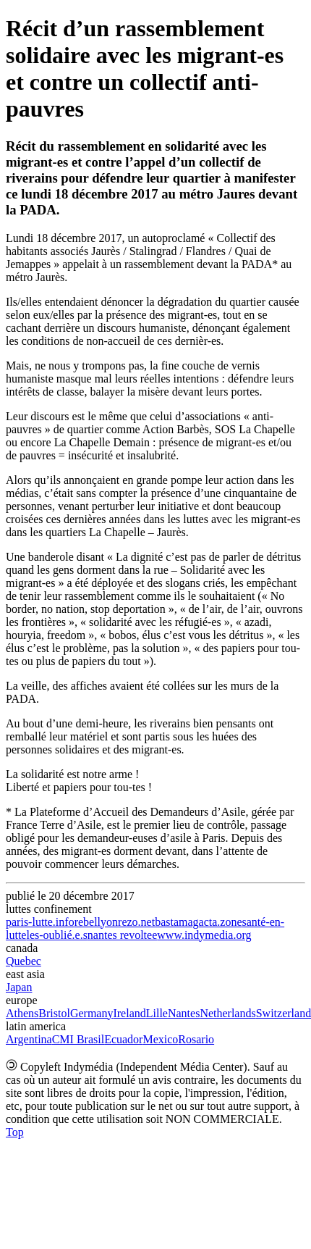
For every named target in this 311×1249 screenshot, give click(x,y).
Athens (22, 1013)
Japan (19, 987)
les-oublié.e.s (56, 935)
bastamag (176, 922)
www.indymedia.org (204, 935)
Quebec (23, 961)
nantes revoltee (122, 935)
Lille (157, 1013)
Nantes (184, 1013)
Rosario (196, 1039)
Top (15, 1132)
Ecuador (123, 1039)
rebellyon (96, 922)
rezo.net (136, 922)
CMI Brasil (78, 1039)
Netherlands (227, 1013)
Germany (92, 1013)
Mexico (160, 1039)
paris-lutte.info (40, 922)
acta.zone (220, 922)
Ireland (129, 1013)
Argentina (29, 1039)
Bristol (54, 1013)
